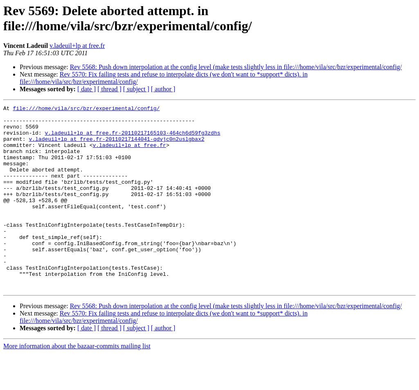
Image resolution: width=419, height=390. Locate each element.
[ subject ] (136, 89)
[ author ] (163, 89)
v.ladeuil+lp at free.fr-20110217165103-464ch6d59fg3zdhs (132, 138)
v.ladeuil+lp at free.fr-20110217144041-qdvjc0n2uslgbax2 (116, 146)
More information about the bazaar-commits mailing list (77, 382)
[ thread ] (109, 89)
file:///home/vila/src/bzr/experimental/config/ (86, 109)
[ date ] (86, 89)
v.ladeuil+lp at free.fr (77, 45)
